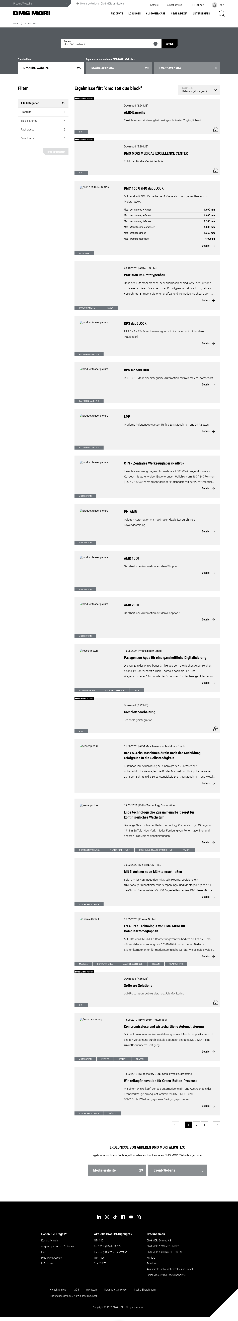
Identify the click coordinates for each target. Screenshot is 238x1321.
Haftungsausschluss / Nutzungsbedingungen (74, 1296)
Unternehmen (201, 13)
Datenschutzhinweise (115, 1289)
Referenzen (47, 1263)
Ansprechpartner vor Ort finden (57, 1246)
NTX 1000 (99, 1257)
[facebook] (123, 1217)
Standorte (152, 1263)
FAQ (43, 1252)
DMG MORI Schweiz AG (159, 1240)
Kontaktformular (50, 1240)
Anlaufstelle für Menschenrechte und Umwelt (170, 1269)
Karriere (154, 5)
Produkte (117, 13)
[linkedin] (99, 1217)
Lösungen (134, 13)
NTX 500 (98, 1240)
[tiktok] (115, 1217)
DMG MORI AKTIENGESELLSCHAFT (165, 1252)
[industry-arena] (139, 1217)
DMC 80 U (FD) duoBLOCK (107, 1246)
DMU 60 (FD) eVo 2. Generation (110, 1252)
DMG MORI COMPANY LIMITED (163, 1246)
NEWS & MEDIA (179, 13)
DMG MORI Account (51, 1257)
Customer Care (155, 13)
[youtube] (131, 1217)
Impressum (91, 1289)
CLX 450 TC (100, 1263)
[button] (174, 5)
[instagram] (107, 1217)
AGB (76, 1289)
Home (15, 23)
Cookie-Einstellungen (145, 1289)
